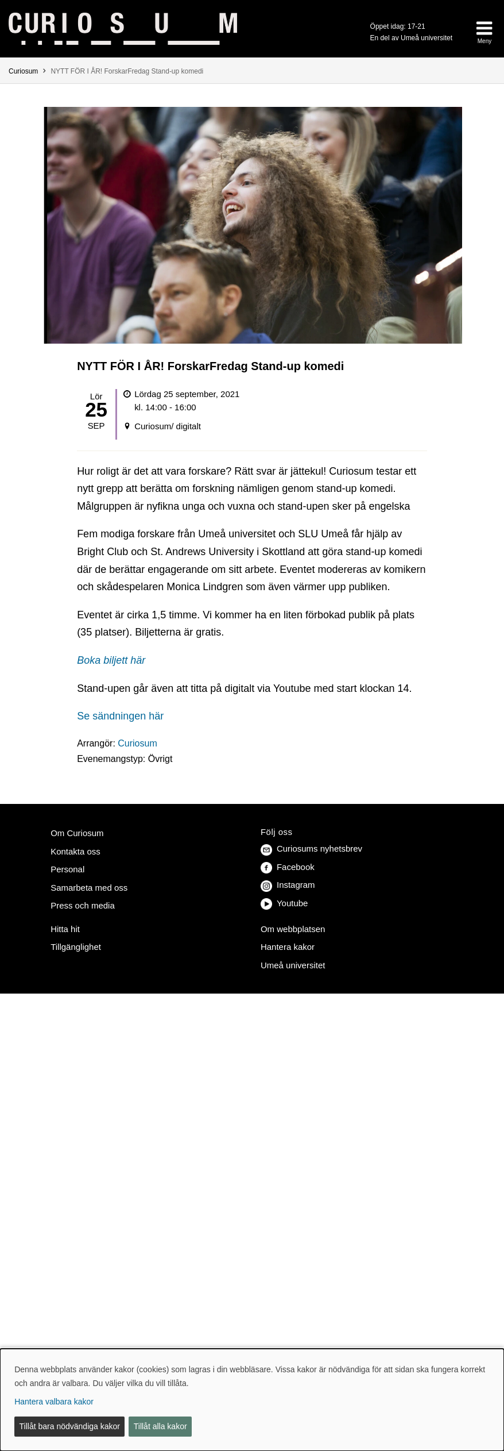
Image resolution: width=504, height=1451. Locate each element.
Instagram (288, 885)
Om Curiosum (77, 833)
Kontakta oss (75, 851)
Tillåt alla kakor (160, 1426)
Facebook (288, 867)
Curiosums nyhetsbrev (311, 848)
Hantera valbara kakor (54, 1401)
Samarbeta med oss (89, 887)
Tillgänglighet (76, 947)
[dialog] (252, 1400)
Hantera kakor (288, 947)
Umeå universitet (293, 965)
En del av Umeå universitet (411, 38)
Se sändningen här (120, 716)
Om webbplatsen (293, 929)
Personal (67, 869)
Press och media (83, 905)
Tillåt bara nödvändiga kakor (70, 1426)
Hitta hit (65, 929)
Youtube (284, 903)
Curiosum (23, 71)
